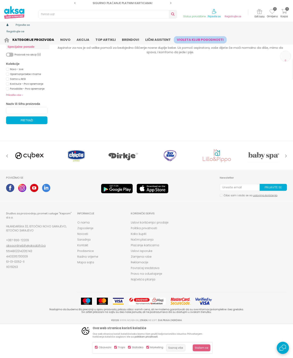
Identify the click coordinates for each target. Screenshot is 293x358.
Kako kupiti (138, 265)
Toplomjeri (16, 61)
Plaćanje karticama (145, 277)
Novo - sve (16, 100)
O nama (83, 254)
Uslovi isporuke (141, 282)
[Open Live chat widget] (283, 348)
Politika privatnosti (144, 260)
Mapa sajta (85, 294)
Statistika (137, 347)
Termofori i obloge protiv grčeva (23, 67)
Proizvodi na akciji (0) (27, 86)
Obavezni (105, 347)
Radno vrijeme (87, 288)
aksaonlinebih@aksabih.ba (26, 277)
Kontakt (82, 277)
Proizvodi (25, 39)
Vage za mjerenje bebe (25, 56)
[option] (122, 3)
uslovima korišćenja (265, 227)
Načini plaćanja (142, 271)
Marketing (156, 347)
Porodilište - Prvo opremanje (27, 120)
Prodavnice (85, 282)
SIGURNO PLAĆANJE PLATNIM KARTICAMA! (122, 3)
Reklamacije (139, 294)
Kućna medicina (82, 39)
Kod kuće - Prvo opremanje (26, 115)
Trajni (121, 347)
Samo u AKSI (18, 110)
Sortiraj (184, 46)
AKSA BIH (11, 39)
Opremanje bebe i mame (25, 105)
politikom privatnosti (146, 336)
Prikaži (243, 46)
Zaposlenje (85, 260)
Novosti (82, 265)
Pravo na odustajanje (146, 305)
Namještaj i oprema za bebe (51, 39)
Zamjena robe (141, 288)
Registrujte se (233, 16)
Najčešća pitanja (143, 311)
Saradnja (84, 271)
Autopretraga (166, 46)
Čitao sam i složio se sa (250, 226)
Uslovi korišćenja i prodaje (149, 254)
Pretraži (27, 152)
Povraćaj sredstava (145, 299)
